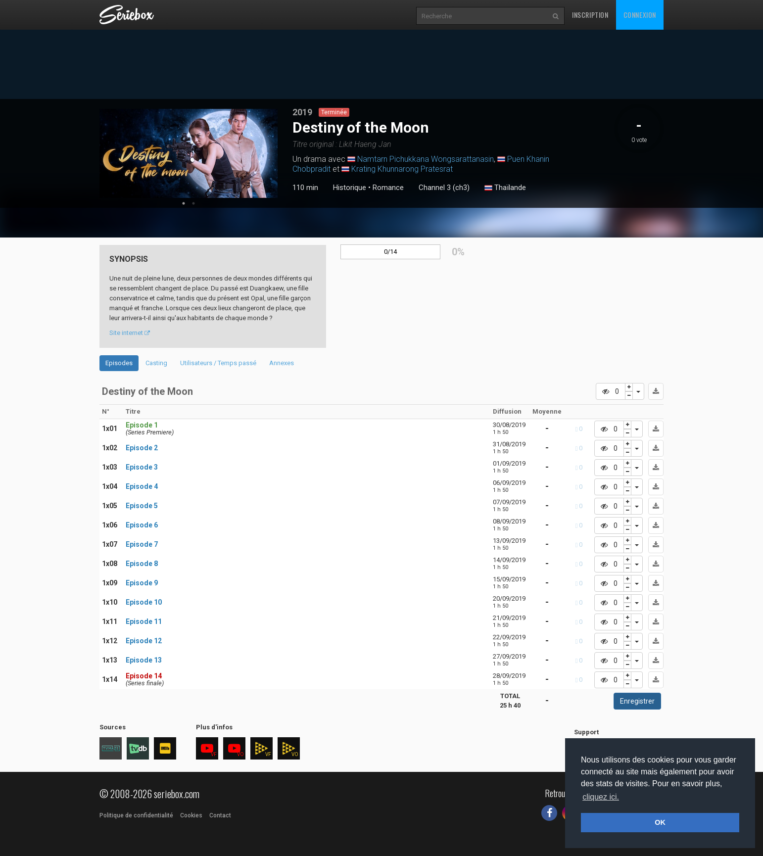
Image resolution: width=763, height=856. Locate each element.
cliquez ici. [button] (600, 797)
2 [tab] (193, 203)
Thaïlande (505, 188)
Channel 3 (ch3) (444, 187)
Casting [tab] (156, 363)
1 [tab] (184, 203)
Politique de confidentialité (136, 815)
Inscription (590, 14)
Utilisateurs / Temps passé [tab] (218, 363)
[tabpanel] (188, 153)
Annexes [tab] (281, 363)
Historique (349, 187)
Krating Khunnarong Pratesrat (402, 169)
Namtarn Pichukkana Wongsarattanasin (425, 159)
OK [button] (660, 822)
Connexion (639, 14)
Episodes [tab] (119, 363)
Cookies (191, 815)
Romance (388, 187)
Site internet (129, 332)
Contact (220, 815)
